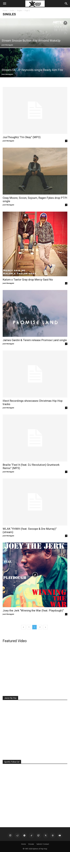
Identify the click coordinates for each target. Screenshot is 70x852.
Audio (12, 10)
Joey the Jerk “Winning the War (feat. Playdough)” (33, 610)
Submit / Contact (43, 844)
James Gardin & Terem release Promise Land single (35, 340)
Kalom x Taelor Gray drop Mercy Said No (28, 279)
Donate (31, 844)
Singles (19, 10)
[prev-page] (23, 627)
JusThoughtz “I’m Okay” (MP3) (22, 137)
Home (5, 10)
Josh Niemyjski (7, 45)
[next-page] (45, 627)
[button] (4, 3)
